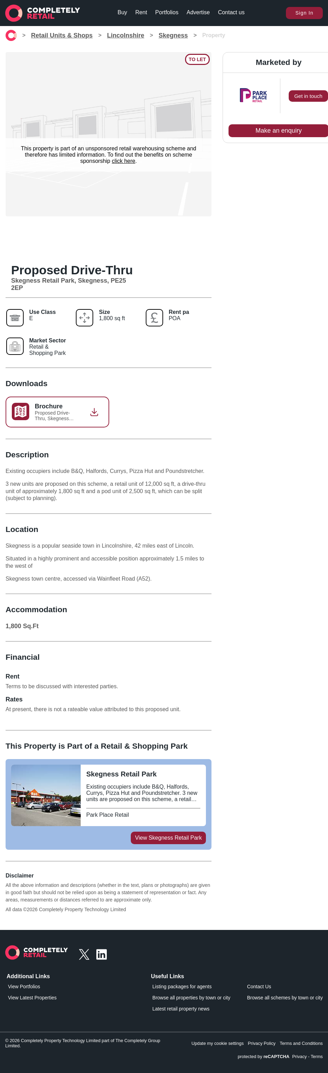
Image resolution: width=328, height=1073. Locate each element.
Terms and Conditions (301, 1043)
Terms (317, 1056)
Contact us (231, 12)
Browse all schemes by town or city (285, 997)
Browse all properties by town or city (191, 997)
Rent (141, 12)
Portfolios (166, 12)
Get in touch (308, 96)
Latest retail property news (180, 1009)
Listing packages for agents (181, 986)
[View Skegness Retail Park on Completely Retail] (143, 774)
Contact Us (259, 986)
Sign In (304, 13)
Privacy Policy (262, 1043)
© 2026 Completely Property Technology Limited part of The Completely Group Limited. (82, 1043)
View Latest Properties (32, 997)
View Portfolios (24, 986)
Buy (122, 12)
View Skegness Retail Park (168, 838)
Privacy (299, 1056)
